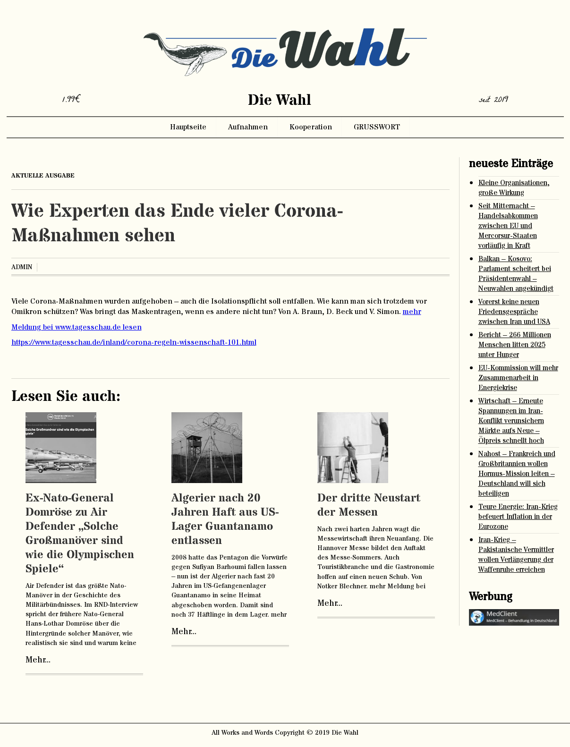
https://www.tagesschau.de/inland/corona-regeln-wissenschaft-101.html (133, 342)
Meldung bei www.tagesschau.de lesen (76, 327)
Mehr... (38, 660)
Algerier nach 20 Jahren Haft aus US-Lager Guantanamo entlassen (225, 520)
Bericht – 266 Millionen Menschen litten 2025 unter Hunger (514, 345)
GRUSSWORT (377, 127)
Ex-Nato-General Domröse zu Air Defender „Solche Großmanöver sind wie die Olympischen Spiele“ (80, 534)
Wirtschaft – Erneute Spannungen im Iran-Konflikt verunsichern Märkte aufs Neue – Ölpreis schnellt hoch (511, 421)
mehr (412, 311)
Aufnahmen (248, 127)
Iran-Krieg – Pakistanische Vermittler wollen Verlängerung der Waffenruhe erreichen (516, 555)
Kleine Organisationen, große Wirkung (514, 188)
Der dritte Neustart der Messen (368, 505)
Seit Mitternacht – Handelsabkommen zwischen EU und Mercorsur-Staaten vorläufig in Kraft (508, 226)
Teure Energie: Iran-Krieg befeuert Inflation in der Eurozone (518, 517)
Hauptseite (188, 127)
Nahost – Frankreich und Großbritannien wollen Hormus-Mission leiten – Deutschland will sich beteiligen (516, 474)
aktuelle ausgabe (43, 175)
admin (21, 267)
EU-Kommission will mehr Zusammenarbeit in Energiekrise (518, 378)
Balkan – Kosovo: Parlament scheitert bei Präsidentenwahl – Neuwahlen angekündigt (515, 274)
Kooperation (310, 127)
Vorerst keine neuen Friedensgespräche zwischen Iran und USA (514, 312)
